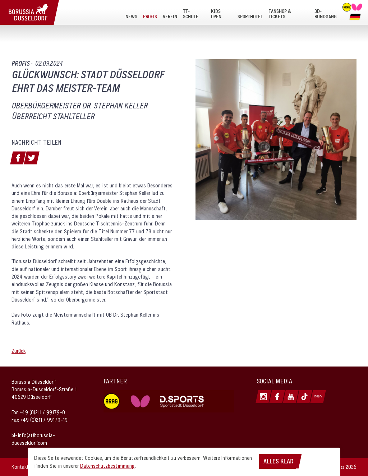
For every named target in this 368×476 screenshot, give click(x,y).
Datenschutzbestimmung (107, 465)
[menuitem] (131, 14)
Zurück (19, 350)
